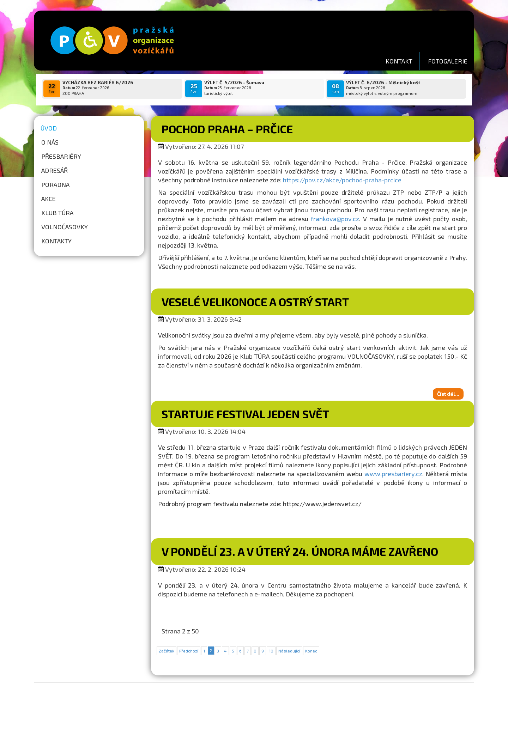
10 (271, 650)
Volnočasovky (64, 227)
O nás (50, 142)
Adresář (54, 170)
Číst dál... (448, 394)
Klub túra (57, 213)
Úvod (49, 128)
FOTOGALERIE (447, 61)
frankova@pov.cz (335, 219)
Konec (311, 650)
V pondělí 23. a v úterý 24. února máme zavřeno (300, 551)
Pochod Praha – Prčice (227, 128)
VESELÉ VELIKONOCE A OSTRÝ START (255, 301)
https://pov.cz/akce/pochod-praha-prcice (342, 180)
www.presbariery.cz (393, 474)
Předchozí (188, 650)
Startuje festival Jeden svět (245, 413)
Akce (48, 198)
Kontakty (56, 241)
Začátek (166, 650)
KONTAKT (399, 61)
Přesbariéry (61, 156)
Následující (289, 650)
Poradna (55, 184)
